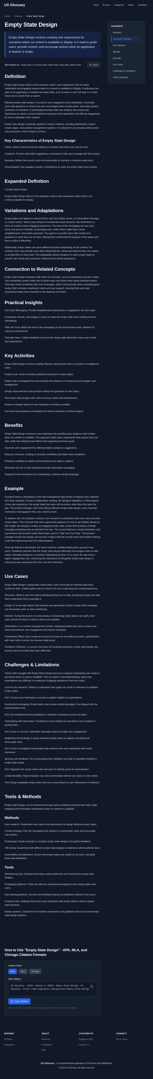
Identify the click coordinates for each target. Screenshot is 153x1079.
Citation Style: (15, 965)
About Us (46, 1039)
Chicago (35, 971)
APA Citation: (14, 979)
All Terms (8, 1039)
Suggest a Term (86, 1039)
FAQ (44, 1050)
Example (117, 58)
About (131, 5)
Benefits (116, 52)
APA (13, 971)
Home (96, 5)
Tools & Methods (120, 77)
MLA (23, 971)
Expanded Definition (122, 39)
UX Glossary (14, 5)
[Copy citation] (92, 986)
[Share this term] (94, 65)
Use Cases (118, 64)
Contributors (47, 1045)
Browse (106, 5)
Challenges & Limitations (124, 71)
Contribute (142, 5)
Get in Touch (122, 1039)
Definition (117, 32)
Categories (119, 5)
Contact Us (84, 1045)
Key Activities (119, 45)
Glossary (18, 16)
